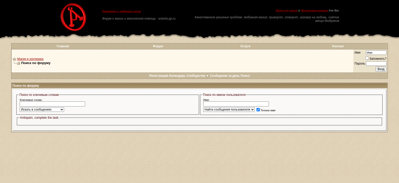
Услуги (245, 46)
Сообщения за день (225, 76)
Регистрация (158, 76)
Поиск (245, 76)
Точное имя (266, 110)
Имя (357, 52)
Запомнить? (376, 58)
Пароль (359, 63)
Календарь (177, 76)
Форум (158, 46)
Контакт (338, 46)
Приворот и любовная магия (121, 11)
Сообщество (198, 76)
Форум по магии (286, 10)
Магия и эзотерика (30, 59)
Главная (63, 46)
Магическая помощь (314, 10)
